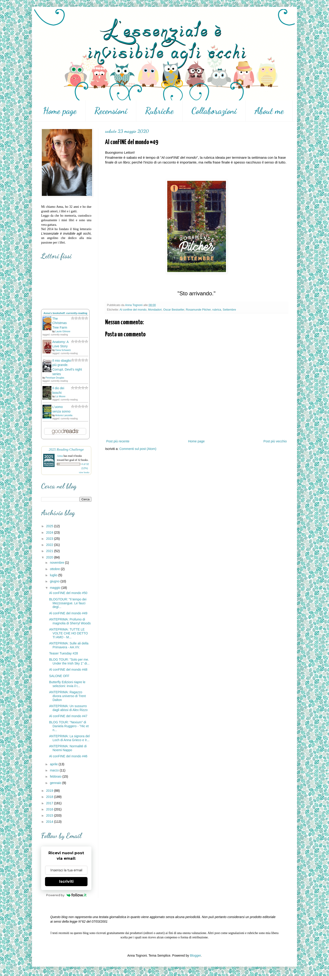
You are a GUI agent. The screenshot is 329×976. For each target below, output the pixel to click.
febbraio (56, 776)
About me (269, 111)
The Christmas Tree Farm (59, 323)
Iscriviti (66, 881)
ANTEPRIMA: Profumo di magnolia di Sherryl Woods (70, 621)
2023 (50, 538)
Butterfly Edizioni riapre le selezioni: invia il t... (67, 684)
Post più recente (117, 441)
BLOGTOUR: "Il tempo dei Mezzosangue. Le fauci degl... (67, 603)
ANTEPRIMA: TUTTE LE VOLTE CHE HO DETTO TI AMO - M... (68, 633)
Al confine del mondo (132, 309)
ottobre (55, 569)
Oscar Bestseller (173, 309)
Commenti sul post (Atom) (137, 449)
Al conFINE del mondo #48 (68, 669)
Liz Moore (60, 396)
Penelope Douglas (54, 377)
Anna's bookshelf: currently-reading (65, 313)
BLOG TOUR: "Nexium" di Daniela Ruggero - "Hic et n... (69, 726)
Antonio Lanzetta (63, 415)
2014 (50, 821)
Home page (60, 111)
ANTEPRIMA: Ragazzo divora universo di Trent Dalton (67, 696)
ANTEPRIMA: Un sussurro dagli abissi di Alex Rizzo (68, 708)
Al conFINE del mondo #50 (68, 593)
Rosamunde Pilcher (198, 309)
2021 (50, 551)
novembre (57, 562)
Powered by (66, 895)
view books (84, 472)
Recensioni (110, 111)
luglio (54, 575)
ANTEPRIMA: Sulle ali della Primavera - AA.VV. (68, 645)
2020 (50, 557)
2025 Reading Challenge (66, 449)
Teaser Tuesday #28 (63, 653)
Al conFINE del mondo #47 (68, 716)
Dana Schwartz (63, 350)
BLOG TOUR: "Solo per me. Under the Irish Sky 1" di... (69, 661)
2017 (50, 803)
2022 (50, 545)
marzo (55, 770)
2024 (50, 532)
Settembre (229, 309)
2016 (50, 809)
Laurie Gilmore (62, 331)
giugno (55, 581)
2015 (50, 815)
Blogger (195, 955)
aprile (54, 764)
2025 (50, 526)
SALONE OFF (59, 676)
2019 (50, 790)
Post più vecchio (275, 441)
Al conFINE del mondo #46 (68, 756)
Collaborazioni (214, 111)
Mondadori (155, 309)
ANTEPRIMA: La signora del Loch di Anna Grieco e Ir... (69, 738)
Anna (60, 455)
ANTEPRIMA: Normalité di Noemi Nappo (68, 748)
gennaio (56, 783)
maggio (55, 587)
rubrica (216, 309)
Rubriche (159, 111)
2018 (50, 797)
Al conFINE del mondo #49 (68, 613)
